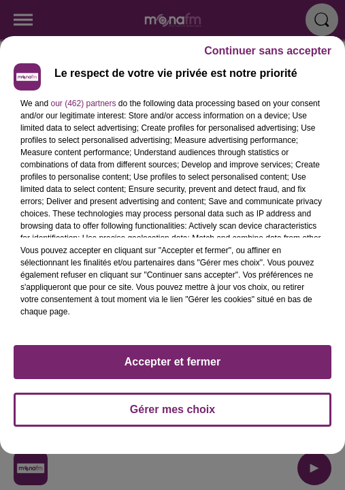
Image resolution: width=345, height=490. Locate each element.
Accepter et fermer (172, 362)
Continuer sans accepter (267, 50)
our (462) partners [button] (83, 103)
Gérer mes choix (172, 409)
